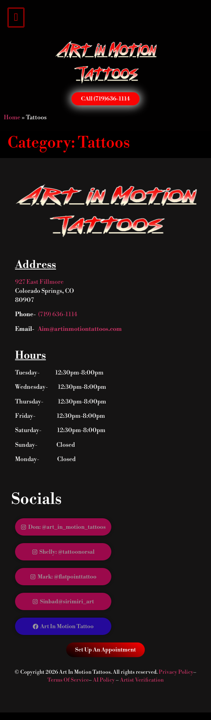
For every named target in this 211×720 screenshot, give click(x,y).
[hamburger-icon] (16, 17)
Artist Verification (142, 680)
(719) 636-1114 (57, 314)
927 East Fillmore (39, 282)
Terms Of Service (68, 680)
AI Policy (104, 680)
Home (12, 117)
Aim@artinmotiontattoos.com (79, 329)
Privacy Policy (176, 672)
